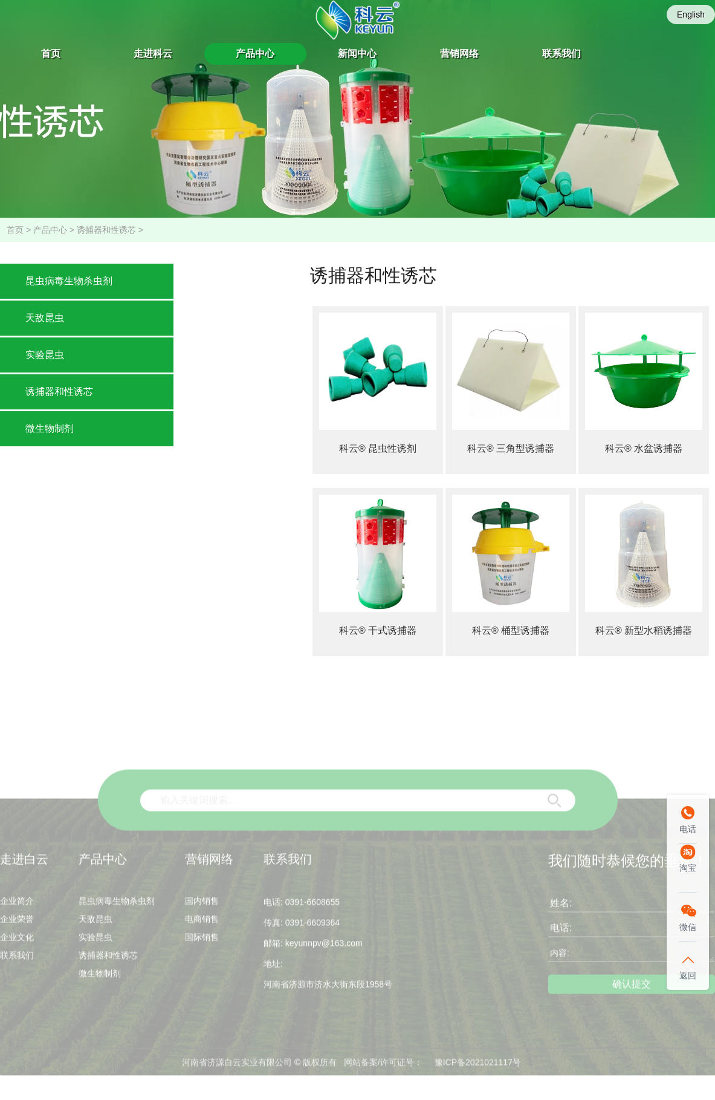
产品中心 (255, 53)
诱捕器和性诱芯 (106, 230)
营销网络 (459, 53)
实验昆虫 (44, 355)
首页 (50, 53)
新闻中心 (357, 53)
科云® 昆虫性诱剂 (377, 448)
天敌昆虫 (44, 318)
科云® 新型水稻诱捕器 (643, 630)
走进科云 (153, 53)
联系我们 (561, 53)
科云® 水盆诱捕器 (643, 448)
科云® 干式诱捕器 (377, 630)
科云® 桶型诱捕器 (510, 630)
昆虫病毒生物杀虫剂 (68, 281)
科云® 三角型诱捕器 (510, 448)
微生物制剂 (49, 428)
